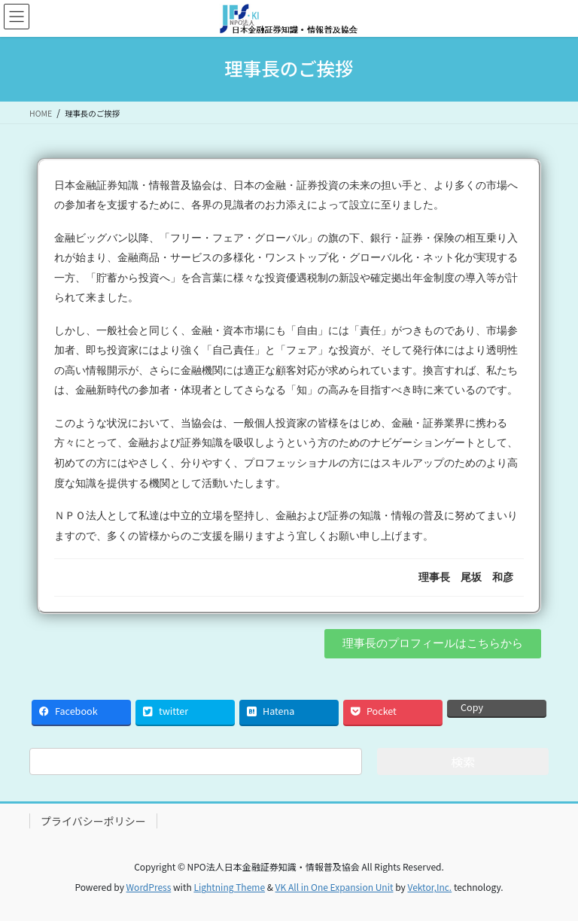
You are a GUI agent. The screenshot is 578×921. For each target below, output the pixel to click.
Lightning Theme (229, 886)
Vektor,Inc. (429, 886)
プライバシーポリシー (93, 820)
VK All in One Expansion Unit (334, 886)
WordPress (149, 886)
